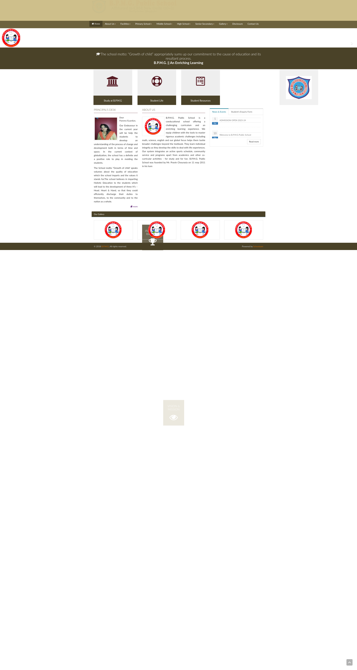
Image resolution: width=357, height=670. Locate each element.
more (134, 206)
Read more (254, 141)
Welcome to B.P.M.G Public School (235, 135)
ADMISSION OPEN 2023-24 (232, 121)
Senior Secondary (204, 23)
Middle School (164, 23)
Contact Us (253, 23)
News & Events (219, 111)
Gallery (223, 23)
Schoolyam (258, 246)
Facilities (125, 23)
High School (184, 23)
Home (97, 24)
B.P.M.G (105, 246)
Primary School (143, 23)
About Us (110, 23)
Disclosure (237, 23)
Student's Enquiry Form (241, 111)
